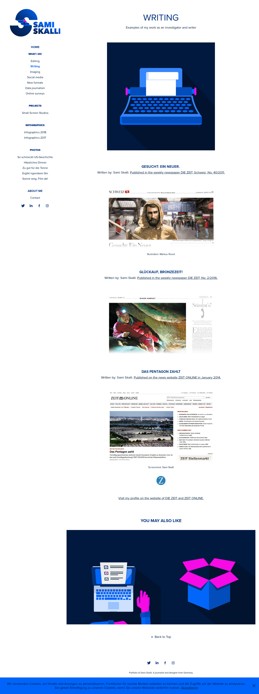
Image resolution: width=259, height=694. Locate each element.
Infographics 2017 (35, 138)
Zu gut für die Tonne (35, 168)
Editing (35, 61)
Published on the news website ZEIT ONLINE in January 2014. (177, 377)
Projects (35, 106)
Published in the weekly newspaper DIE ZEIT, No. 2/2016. (177, 278)
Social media (35, 77)
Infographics (35, 125)
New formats (35, 83)
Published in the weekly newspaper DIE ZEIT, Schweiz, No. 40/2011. (177, 172)
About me (35, 191)
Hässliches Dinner (35, 162)
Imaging (35, 72)
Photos (35, 150)
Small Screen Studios (35, 113)
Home (35, 47)
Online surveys (35, 93)
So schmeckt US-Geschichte (35, 157)
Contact (35, 198)
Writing (35, 66)
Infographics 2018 (35, 132)
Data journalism (35, 88)
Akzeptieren (189, 687)
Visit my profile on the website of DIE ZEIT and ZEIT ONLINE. (161, 498)
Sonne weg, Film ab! (35, 179)
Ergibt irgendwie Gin (35, 173)
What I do (35, 54)
